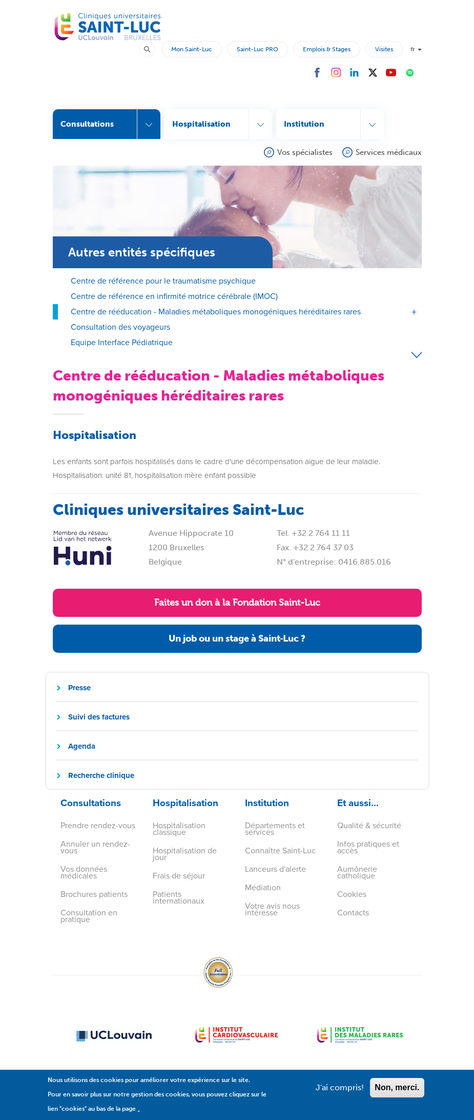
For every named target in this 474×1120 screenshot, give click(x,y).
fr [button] (416, 49)
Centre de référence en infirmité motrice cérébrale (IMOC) (174, 296)
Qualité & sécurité (369, 825)
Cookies (351, 894)
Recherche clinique (101, 775)
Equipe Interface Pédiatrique (122, 342)
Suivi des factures (99, 717)
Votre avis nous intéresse (272, 909)
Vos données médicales (83, 872)
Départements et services (275, 828)
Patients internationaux (178, 897)
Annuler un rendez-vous (95, 847)
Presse (79, 687)
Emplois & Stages (327, 49)
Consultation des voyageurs (120, 327)
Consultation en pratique (88, 916)
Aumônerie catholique (357, 872)
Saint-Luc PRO (257, 49)
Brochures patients (94, 894)
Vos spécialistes (305, 152)
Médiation (263, 887)
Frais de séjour (179, 876)
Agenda (81, 746)
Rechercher (151, 48)
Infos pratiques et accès (368, 847)
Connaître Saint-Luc (280, 850)
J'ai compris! (340, 1092)
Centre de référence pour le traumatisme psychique (163, 281)
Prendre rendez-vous (97, 825)
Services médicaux (389, 152)
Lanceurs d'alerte (275, 869)
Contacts (353, 912)
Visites (384, 49)
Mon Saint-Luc (191, 49)
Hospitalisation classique (179, 828)
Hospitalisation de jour (185, 854)
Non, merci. (397, 1092)
